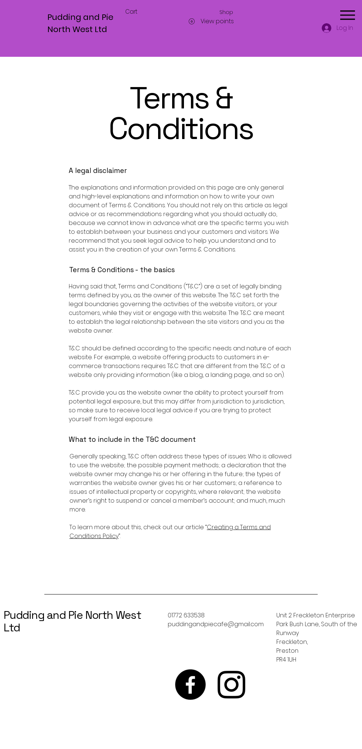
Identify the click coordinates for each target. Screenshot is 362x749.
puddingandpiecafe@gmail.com (216, 624)
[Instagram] (231, 684)
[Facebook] (190, 684)
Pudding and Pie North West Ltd (72, 621)
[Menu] (347, 15)
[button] (135, 11)
